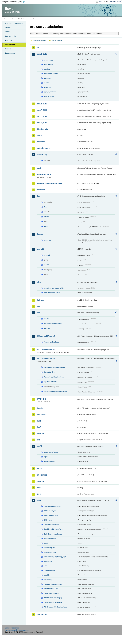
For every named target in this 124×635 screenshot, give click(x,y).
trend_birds (48, 87)
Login (100, 1)
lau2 (39, 427)
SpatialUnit (48, 561)
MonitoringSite (49, 548)
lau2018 (40, 433)
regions (46, 457)
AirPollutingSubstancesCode (54, 367)
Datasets (7, 27)
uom (39, 494)
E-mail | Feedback (12, 628)
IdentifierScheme (50, 538)
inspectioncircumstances (53, 323)
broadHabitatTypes (51, 452)
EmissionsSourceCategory (53, 534)
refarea (46, 217)
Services (7, 49)
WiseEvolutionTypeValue (53, 602)
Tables (7, 32)
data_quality (48, 64)
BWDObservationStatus (52, 506)
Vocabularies (9, 45)
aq (38, 48)
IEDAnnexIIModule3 (46, 350)
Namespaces (9, 53)
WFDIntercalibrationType (53, 584)
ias (38, 306)
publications (42, 475)
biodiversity (42, 129)
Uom (45, 566)
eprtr (39, 168)
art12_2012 (42, 54)
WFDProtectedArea (51, 589)
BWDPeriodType (50, 511)
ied (38, 313)
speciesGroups (49, 461)
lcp (38, 440)
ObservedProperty (50, 552)
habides (40, 300)
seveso (40, 481)
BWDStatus (48, 520)
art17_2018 (42, 123)
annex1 (46, 319)
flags (45, 207)
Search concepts (57, 40)
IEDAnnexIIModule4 (46, 359)
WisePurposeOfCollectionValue (55, 607)
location (47, 69)
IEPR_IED (41, 399)
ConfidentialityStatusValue (53, 529)
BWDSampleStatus (51, 515)
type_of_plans (49, 96)
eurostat (41, 190)
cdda (39, 135)
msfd (39, 446)
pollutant (47, 328)
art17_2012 (42, 116)
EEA (14, 1)
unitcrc (46, 226)
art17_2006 (42, 110)
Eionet (14, 19)
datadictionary (43, 148)
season (46, 83)
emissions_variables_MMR (53, 288)
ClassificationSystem (51, 524)
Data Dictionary (22, 19)
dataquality (42, 154)
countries (47, 240)
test (38, 488)
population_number (51, 74)
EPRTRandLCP (44, 174)
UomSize (47, 575)
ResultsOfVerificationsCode (54, 377)
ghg (39, 282)
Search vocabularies (39, 40)
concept (47, 255)
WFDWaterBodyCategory (53, 598)
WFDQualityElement (51, 593)
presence (47, 78)
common (41, 142)
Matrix (46, 543)
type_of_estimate (50, 92)
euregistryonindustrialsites (49, 183)
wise (39, 500)
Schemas (8, 40)
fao (38, 196)
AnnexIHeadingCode (51, 342)
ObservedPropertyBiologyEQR (55, 557)
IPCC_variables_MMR (52, 293)
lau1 (39, 421)
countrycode (48, 60)
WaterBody (48, 579)
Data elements (10, 36)
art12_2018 (42, 104)
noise (39, 469)
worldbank (42, 615)
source (46, 265)
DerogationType (49, 372)
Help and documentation (13, 23)
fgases (40, 234)
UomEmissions (49, 570)
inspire (40, 408)
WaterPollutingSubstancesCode (55, 391)
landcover (41, 414)
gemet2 (40, 249)
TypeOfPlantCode (50, 382)
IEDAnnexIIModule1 (46, 336)
